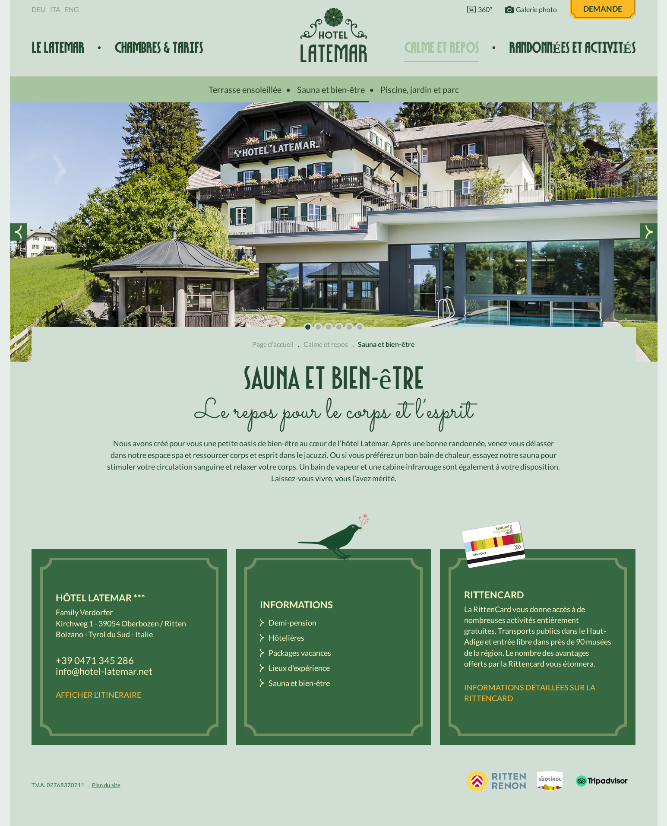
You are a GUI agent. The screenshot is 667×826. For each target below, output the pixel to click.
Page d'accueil (273, 344)
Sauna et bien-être (331, 89)
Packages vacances (300, 653)
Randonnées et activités (572, 48)
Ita (55, 9)
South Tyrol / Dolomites (550, 781)
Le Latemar (58, 48)
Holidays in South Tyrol (496, 781)
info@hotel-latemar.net (104, 671)
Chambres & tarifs (158, 48)
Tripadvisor (602, 781)
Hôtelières (286, 637)
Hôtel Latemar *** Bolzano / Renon (333, 34)
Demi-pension (292, 622)
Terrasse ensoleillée (245, 89)
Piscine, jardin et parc (419, 89)
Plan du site (106, 785)
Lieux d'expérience (299, 668)
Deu (39, 9)
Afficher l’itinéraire (98, 694)
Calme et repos (441, 48)
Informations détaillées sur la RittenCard (529, 693)
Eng (72, 9)
